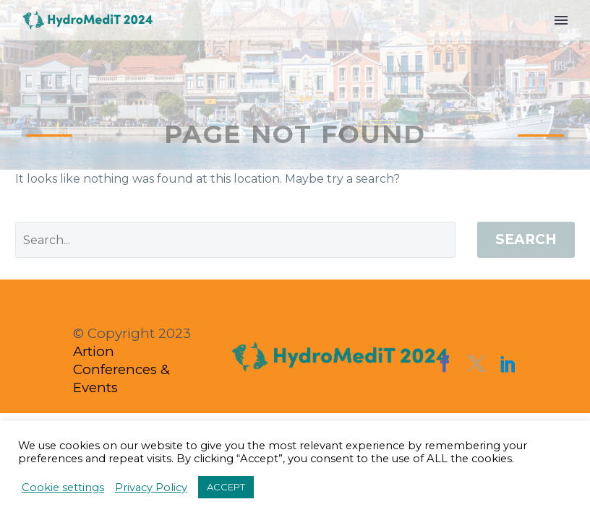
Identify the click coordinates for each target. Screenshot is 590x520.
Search (526, 239)
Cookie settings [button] (63, 487)
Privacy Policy (151, 487)
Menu (561, 20)
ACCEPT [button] (226, 487)
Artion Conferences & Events (121, 369)
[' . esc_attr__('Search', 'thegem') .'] (235, 240)
